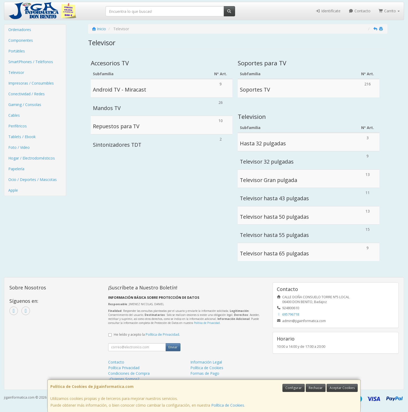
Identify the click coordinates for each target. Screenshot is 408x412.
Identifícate (328, 10)
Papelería (16, 168)
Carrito (389, 10)
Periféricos (17, 125)
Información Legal (206, 362)
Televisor (16, 72)
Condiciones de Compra (129, 373)
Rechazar (316, 387)
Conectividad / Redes (26, 93)
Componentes (20, 40)
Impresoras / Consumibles (31, 83)
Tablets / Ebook (22, 136)
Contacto (360, 10)
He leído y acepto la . (147, 334)
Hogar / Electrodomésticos (31, 158)
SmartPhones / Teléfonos (30, 61)
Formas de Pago (204, 373)
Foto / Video (19, 147)
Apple (13, 190)
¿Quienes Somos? (123, 378)
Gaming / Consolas (24, 104)
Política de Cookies (227, 405)
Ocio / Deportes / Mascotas (32, 179)
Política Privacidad (123, 367)
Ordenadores (19, 29)
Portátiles (16, 51)
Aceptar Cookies (342, 387)
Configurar (293, 387)
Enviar (172, 347)
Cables (14, 115)
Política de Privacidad (207, 323)
